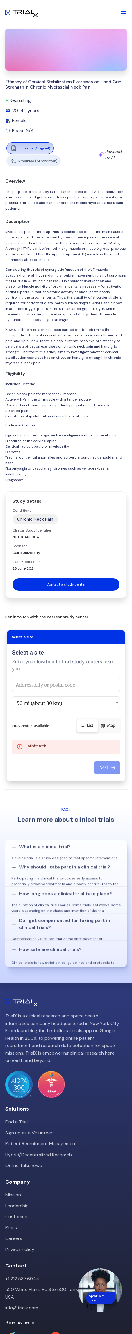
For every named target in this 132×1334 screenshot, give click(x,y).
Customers (17, 1169)
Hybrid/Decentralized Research (38, 1108)
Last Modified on (27, 561)
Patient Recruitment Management (41, 1097)
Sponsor (20, 546)
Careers (13, 1191)
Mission (13, 1148)
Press (11, 1180)
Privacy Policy (19, 1202)
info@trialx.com (21, 1261)
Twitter (13, 1316)
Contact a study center (66, 584)
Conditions (22, 510)
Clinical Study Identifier (32, 530)
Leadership (17, 1159)
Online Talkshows (23, 1118)
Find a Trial (16, 1075)
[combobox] (66, 685)
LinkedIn (34, 1316)
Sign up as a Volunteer (29, 1086)
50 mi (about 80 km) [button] (39, 703)
